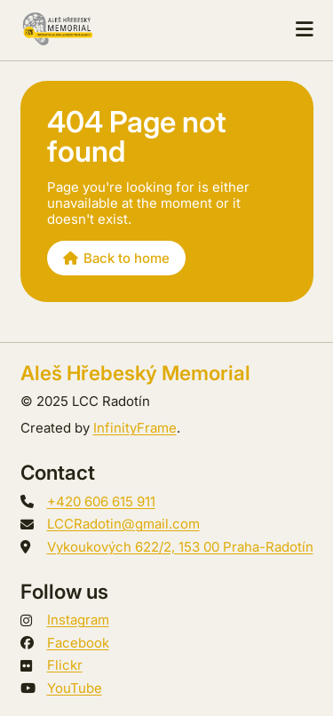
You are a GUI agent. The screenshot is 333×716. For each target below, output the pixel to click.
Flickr (65, 664)
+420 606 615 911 (101, 501)
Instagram (78, 619)
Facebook (78, 642)
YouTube (74, 688)
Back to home (116, 258)
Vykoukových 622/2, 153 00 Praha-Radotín (180, 546)
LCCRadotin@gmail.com (123, 523)
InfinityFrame (135, 427)
